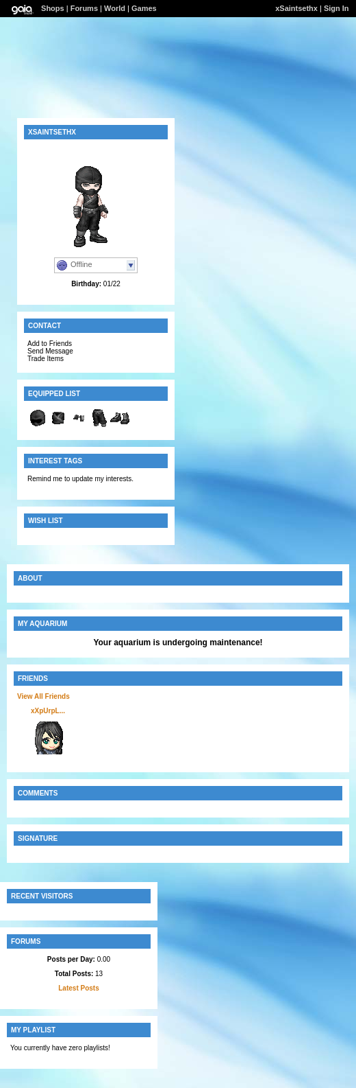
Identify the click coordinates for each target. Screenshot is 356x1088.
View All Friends (43, 696)
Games (144, 8)
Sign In (336, 8)
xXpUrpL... (48, 711)
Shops (52, 8)
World (114, 8)
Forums (84, 8)
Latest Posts (78, 988)
